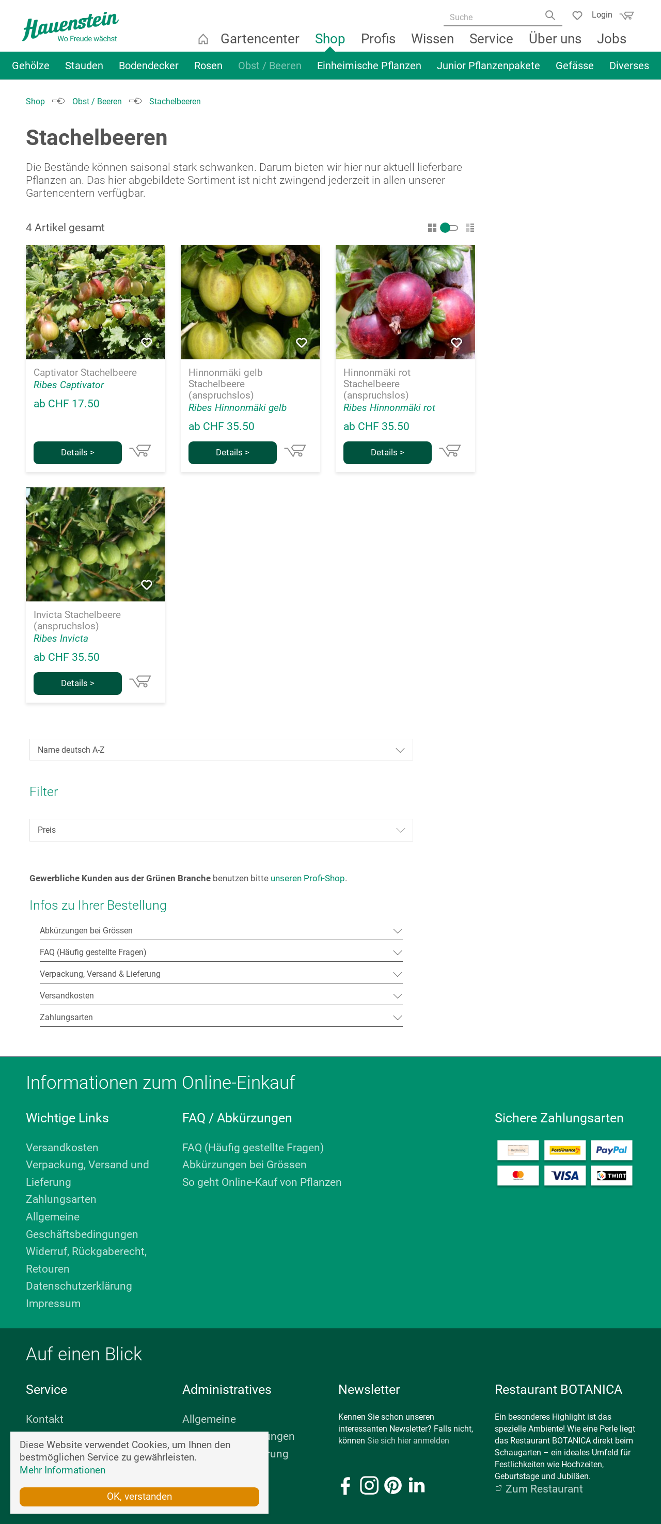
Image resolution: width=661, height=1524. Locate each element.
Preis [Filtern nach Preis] (565, 312)
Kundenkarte (57, 1169)
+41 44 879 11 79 (448, 1340)
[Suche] (499, 18)
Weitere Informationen (566, 1375)
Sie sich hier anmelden (408, 1139)
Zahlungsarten (61, 898)
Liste (470, 228)
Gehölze (31, 71)
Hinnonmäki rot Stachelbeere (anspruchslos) (377, 384)
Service (492, 44)
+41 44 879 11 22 (573, 1340)
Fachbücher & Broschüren (88, 1152)
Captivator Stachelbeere (85, 372)
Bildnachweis (214, 1169)
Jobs (612, 44)
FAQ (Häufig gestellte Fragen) (253, 846)
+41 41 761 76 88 (323, 1340)
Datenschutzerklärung (79, 984)
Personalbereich (221, 1187)
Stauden (84, 71)
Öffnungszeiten (54, 1375)
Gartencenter (261, 44)
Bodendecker (149, 71)
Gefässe (575, 71)
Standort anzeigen (59, 1387)
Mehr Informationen (62, 1469)
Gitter (432, 228)
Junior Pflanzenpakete (488, 71)
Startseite (204, 44)
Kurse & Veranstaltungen (85, 1135)
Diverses (629, 71)
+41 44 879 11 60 (73, 1340)
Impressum (53, 1002)
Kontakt (45, 1118)
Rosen (208, 71)
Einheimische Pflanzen (369, 71)
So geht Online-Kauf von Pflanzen (262, 881)
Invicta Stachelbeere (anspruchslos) (77, 620)
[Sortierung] (565, 232)
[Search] (549, 19)
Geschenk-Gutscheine (79, 1187)
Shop (331, 44)
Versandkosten (62, 846)
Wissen (433, 44)
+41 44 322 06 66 (198, 1340)
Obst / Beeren (270, 71)
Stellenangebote (65, 1204)
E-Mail (37, 1364)
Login (598, 14)
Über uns (556, 44)
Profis (379, 44)
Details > (77, 452)
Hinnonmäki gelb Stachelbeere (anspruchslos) (225, 384)
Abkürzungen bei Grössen (244, 863)
